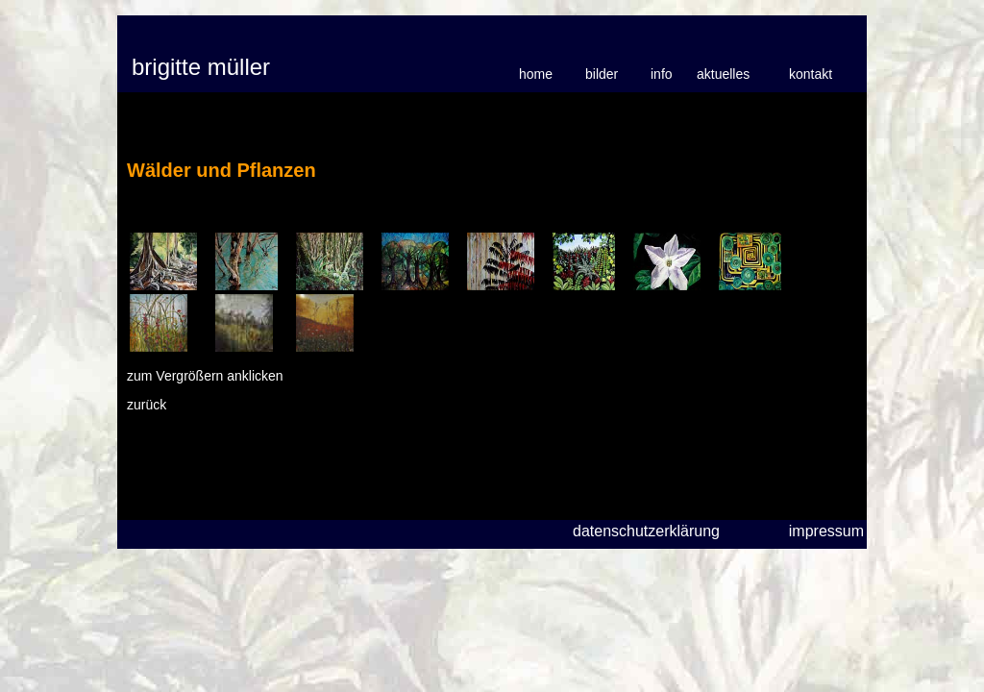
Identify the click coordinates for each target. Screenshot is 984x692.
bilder (601, 74)
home (536, 74)
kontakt (810, 74)
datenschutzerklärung (646, 531)
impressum (826, 531)
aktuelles (723, 74)
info (662, 74)
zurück (146, 404)
